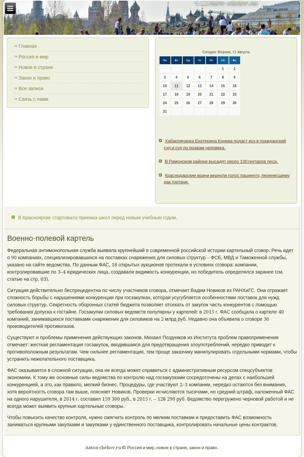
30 (234, 103)
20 (200, 94)
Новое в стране (36, 67)
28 (211, 103)
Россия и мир (34, 56)
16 (234, 86)
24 (165, 103)
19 (188, 94)
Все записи (31, 88)
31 (165, 111)
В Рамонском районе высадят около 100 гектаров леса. (221, 161)
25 (176, 103)
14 (211, 86)
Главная (28, 46)
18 (176, 94)
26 (188, 103)
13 (200, 86)
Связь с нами (34, 99)
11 (176, 86)
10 (165, 86)
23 (234, 94)
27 (200, 103)
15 (223, 86)
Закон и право (34, 78)
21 (211, 94)
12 (188, 86)
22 (223, 94)
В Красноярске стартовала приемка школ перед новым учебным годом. (97, 217)
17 (165, 94)
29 (223, 103)
